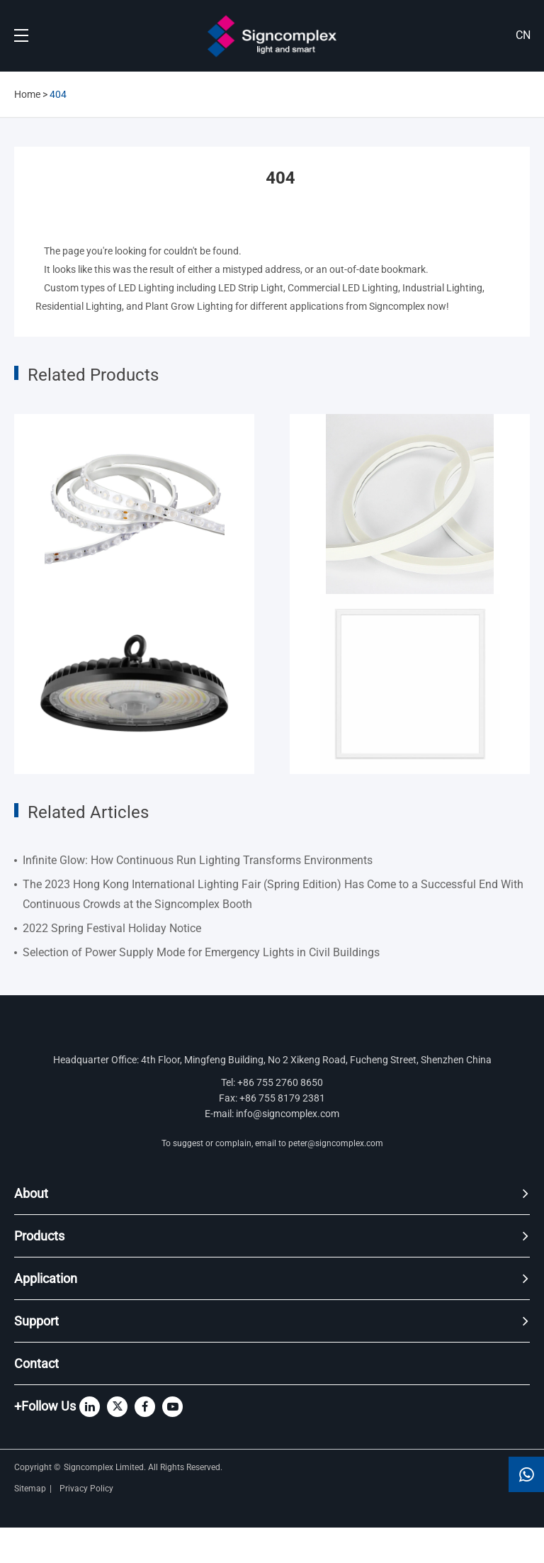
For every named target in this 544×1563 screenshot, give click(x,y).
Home (27, 94)
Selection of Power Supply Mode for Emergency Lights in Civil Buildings (201, 952)
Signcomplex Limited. (106, 1467)
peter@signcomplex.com (335, 1143)
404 (58, 94)
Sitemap (30, 1489)
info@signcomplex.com (287, 1113)
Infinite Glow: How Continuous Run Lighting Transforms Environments (198, 860)
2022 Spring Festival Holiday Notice (112, 928)
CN (523, 35)
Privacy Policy (87, 1489)
